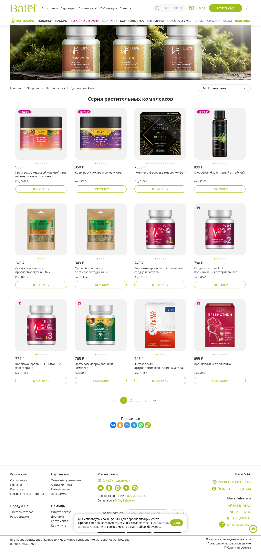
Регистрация (225, 8)
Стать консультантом (66, 480)
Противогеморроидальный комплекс (94, 366)
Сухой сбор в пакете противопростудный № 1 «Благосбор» (92, 270)
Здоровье (109, 21)
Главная (16, 88)
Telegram (129, 500)
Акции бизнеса (61, 485)
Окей (177, 523)
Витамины (155, 21)
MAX (118, 500)
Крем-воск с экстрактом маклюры (98, 172)
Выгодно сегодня (85, 21)
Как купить (58, 525)
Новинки (45, 21)
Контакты (17, 489)
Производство (88, 8)
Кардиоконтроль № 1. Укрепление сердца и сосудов (158, 270)
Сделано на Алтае (83, 88)
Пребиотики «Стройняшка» (213, 364)
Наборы (61, 21)
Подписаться (110, 513)
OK (178, 513)
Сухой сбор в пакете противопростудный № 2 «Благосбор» (32, 270)
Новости (16, 485)
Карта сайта (59, 521)
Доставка (57, 516)
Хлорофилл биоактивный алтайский (219, 172)
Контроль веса (132, 21)
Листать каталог (21, 512)
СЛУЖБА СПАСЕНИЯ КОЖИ (213, 21)
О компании (50, 8)
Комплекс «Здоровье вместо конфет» (160, 172)
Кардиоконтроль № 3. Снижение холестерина (38, 366)
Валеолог (243, 21)
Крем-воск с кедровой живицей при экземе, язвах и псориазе (40, 174)
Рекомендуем (19, 516)
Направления (55, 88)
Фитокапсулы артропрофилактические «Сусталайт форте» (160, 366)
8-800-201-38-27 (136, 496)
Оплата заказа (61, 512)
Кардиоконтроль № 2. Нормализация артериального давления (215, 270)
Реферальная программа (60, 491)
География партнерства (27, 494)
